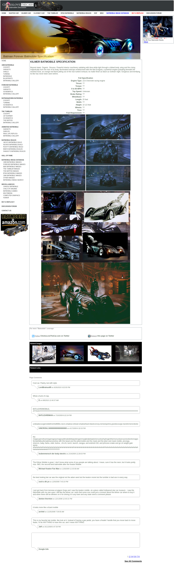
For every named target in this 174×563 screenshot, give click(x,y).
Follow (37, 336)
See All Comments (133, 561)
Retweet (94, 336)
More (146, 42)
